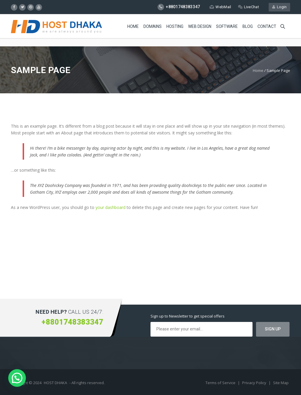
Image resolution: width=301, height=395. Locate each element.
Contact (266, 26)
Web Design (199, 26)
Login (279, 7)
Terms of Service (220, 382)
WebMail (220, 7)
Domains (152, 26)
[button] (17, 378)
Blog (248, 26)
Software (227, 26)
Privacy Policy (254, 382)
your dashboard (111, 207)
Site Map (281, 382)
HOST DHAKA (55, 382)
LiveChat (248, 7)
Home (133, 26)
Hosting (174, 26)
